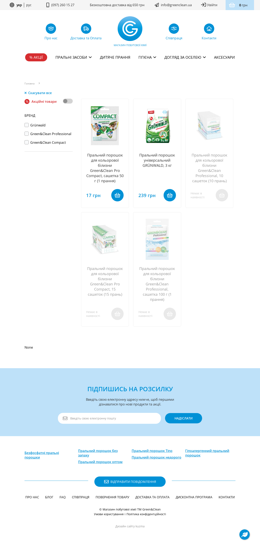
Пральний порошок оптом (100, 463)
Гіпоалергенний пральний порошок (207, 454)
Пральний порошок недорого (156, 458)
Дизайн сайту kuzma (130, 527)
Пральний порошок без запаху (98, 454)
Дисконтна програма (194, 498)
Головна (30, 83)
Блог (49, 498)
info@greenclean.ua (176, 5)
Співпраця (80, 498)
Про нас (32, 498)
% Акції (36, 57)
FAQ (63, 498)
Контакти (227, 498)
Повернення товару (112, 498)
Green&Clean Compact (45, 142)
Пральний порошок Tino (152, 452)
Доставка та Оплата (152, 498)
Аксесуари (224, 57)
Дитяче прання (115, 57)
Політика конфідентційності (146, 515)
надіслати (183, 419)
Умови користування (109, 515)
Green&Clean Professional (48, 134)
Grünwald (35, 125)
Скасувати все (38, 93)
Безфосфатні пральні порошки (42, 456)
